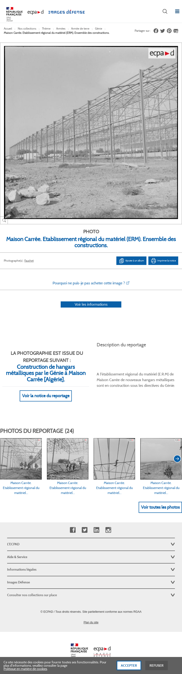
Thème (46, 28)
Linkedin (96, 530)
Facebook (73, 530)
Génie (98, 28)
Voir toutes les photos (160, 507)
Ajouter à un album (131, 261)
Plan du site (91, 622)
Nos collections (27, 28)
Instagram (108, 530)
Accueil (8, 28)
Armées (60, 28)
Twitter (84, 530)
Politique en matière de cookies (25, 669)
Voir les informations (91, 304)
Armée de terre (80, 28)
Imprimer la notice (163, 261)
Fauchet (29, 260)
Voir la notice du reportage (45, 395)
